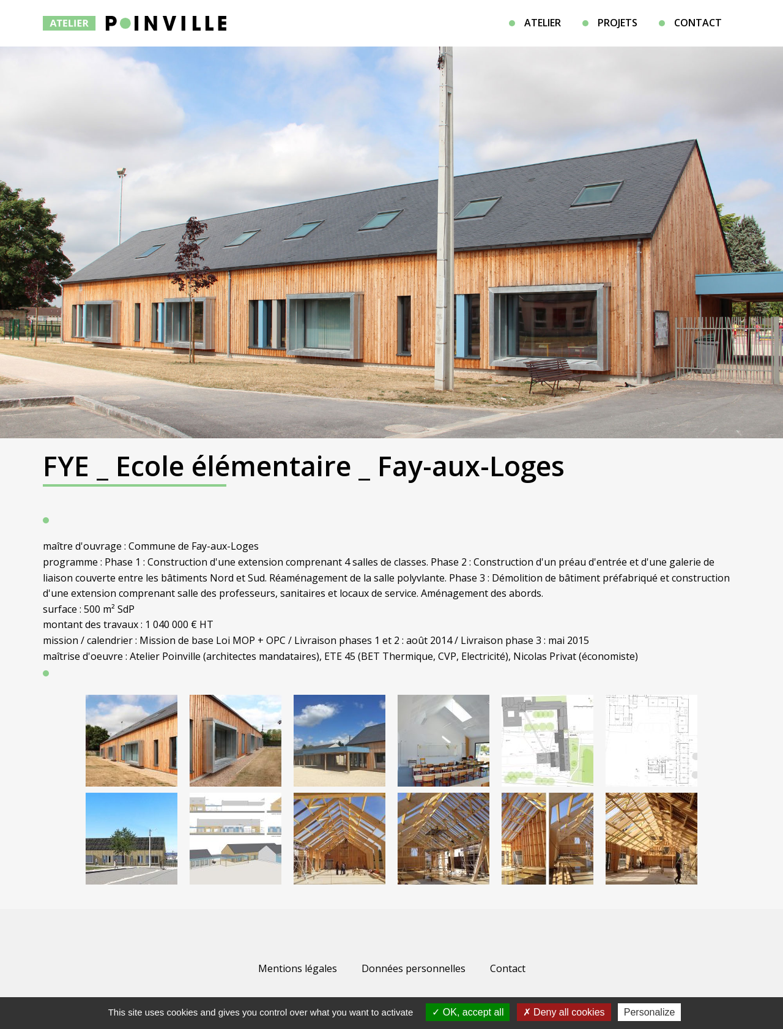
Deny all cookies (564, 1012)
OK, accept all (467, 1012)
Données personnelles (414, 968)
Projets (617, 22)
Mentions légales (297, 968)
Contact (698, 22)
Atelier (542, 22)
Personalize (649, 1012)
